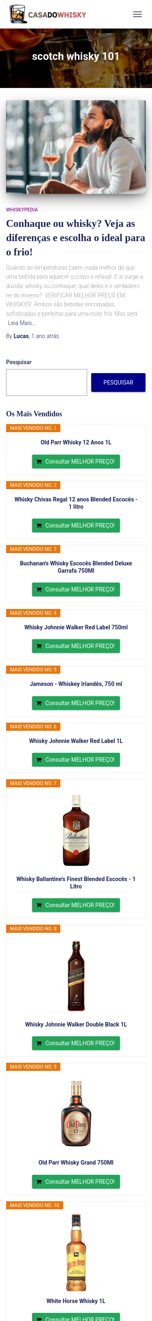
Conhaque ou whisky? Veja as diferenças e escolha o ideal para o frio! (75, 237)
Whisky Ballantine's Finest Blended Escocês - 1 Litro (75, 883)
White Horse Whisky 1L (76, 1301)
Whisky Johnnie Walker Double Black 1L (76, 1024)
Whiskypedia (22, 210)
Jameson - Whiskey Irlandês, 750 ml (76, 684)
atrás (45, 336)
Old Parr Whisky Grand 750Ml (76, 1162)
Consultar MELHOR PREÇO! (80, 461)
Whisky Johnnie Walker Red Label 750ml (76, 627)
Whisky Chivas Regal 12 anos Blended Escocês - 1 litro (76, 503)
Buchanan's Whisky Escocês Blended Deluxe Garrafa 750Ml (76, 567)
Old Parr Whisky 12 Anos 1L (76, 442)
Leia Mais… (22, 323)
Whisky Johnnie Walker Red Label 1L (76, 741)
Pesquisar (19, 362)
